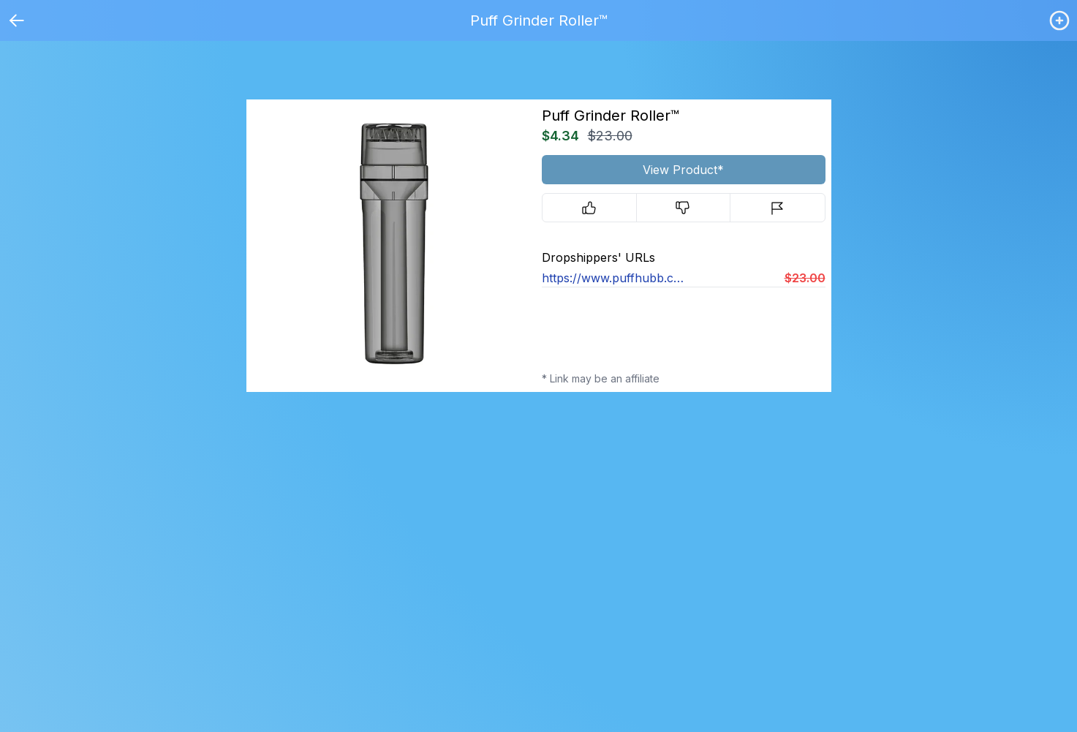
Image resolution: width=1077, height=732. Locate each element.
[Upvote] (590, 208)
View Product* (683, 169)
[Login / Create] (1059, 20)
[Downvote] (683, 208)
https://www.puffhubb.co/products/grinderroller (613, 278)
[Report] (777, 208)
